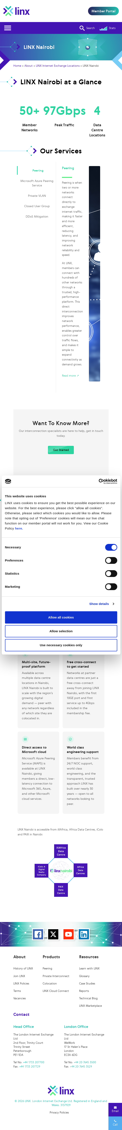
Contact (21, 1014)
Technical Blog (88, 998)
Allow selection (61, 631)
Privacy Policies (59, 1112)
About (28, 66)
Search (87, 28)
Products (51, 956)
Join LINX (19, 976)
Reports (84, 991)
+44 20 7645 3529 (81, 1066)
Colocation (50, 983)
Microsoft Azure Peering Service (36, 183)
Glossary (84, 976)
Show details (99, 604)
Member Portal (103, 11)
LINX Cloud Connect (56, 991)
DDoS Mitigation (37, 216)
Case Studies (87, 983)
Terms (17, 991)
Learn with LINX (89, 968)
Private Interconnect (56, 976)
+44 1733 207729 (29, 1066)
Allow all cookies (61, 617)
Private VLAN (37, 196)
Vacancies (19, 998)
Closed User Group (37, 206)
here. (19, 528)
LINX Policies (21, 983)
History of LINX (23, 968)
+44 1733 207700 (33, 1062)
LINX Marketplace (90, 1006)
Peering (37, 170)
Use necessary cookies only (61, 645)
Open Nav (9, 25)
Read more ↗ (70, 375)
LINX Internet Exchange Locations (58, 66)
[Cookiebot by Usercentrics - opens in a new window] (98, 481)
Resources (88, 956)
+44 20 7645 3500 (85, 1062)
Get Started (61, 450)
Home (17, 66)
